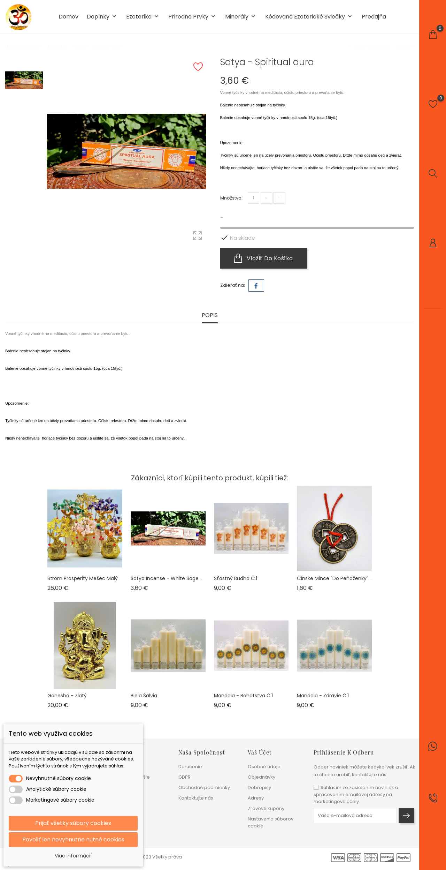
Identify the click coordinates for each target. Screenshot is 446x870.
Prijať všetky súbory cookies (73, 823)
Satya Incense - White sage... (166, 578)
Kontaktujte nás (195, 798)
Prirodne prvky (192, 17)
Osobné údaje (264, 766)
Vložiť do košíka (263, 258)
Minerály (241, 17)
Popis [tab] (210, 315)
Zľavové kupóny (266, 808)
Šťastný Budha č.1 (235, 578)
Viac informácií (73, 855)
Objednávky (261, 777)
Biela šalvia (144, 695)
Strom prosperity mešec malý (82, 578)
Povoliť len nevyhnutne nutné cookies (73, 839)
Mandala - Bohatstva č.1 (243, 695)
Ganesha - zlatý (67, 695)
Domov (68, 16)
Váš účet (260, 752)
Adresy (256, 798)
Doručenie (190, 766)
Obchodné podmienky (204, 787)
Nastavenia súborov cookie (270, 822)
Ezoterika (143, 17)
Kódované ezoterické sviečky (309, 17)
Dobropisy (259, 787)
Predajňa (374, 16)
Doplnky (102, 17)
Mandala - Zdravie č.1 (323, 695)
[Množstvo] (253, 198)
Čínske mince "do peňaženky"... (334, 578)
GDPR (184, 777)
